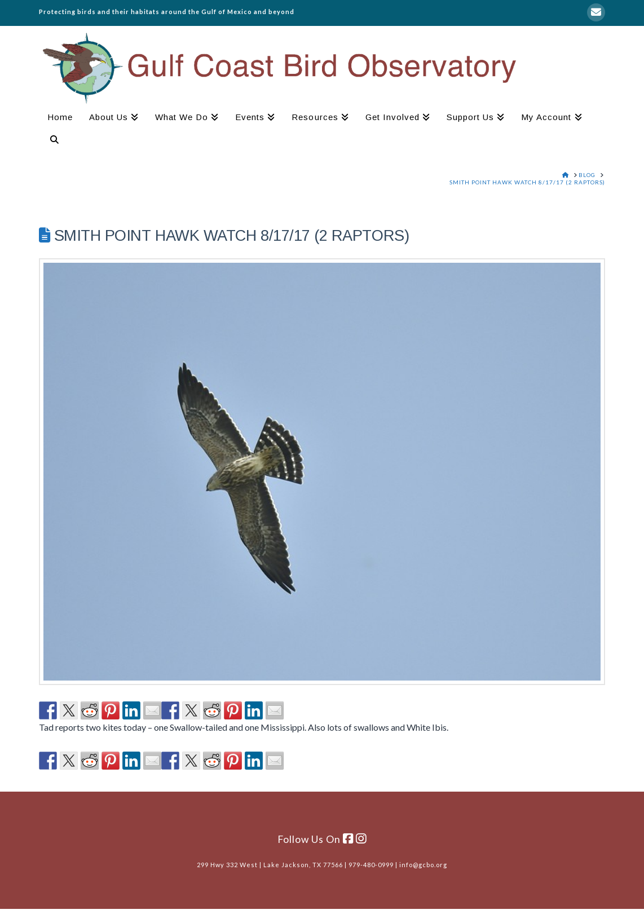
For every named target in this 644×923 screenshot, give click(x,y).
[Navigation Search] (50, 141)
